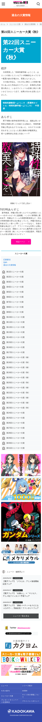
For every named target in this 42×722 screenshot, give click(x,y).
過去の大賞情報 (30, 24)
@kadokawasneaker (23, 628)
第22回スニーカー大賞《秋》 (20, 32)
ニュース (4, 686)
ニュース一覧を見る (21, 616)
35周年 (25, 691)
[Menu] (3, 4)
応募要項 (7, 260)
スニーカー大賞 (14, 24)
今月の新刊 (5, 691)
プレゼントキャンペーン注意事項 (9, 701)
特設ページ (20, 242)
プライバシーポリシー (30, 701)
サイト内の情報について (30, 696)
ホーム (3, 24)
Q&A (5, 262)
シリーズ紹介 (27, 686)
